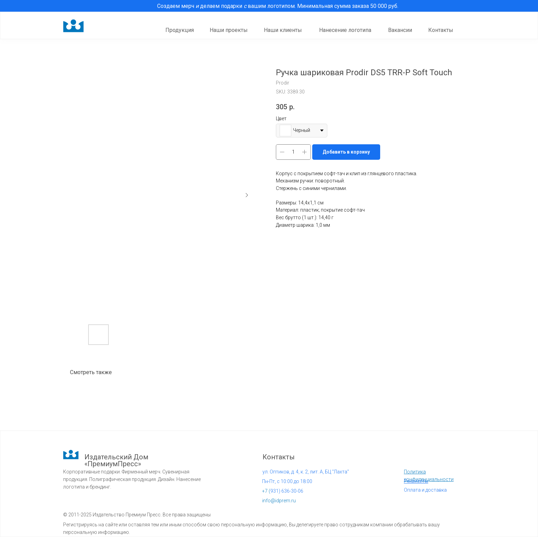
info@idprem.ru (279, 500)
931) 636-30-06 (282, 491)
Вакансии (400, 30)
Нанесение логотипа (345, 30)
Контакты (440, 30)
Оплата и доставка (425, 490)
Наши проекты (229, 30)
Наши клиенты (283, 30)
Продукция (179, 30)
